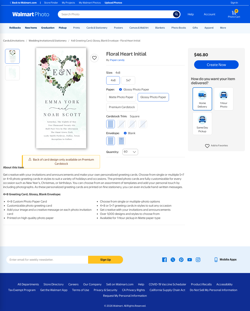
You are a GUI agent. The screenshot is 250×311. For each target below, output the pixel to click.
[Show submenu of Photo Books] (188, 28)
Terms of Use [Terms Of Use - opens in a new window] (80, 290)
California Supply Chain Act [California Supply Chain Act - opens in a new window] (167, 290)
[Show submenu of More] (228, 28)
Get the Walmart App (53, 290)
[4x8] (113, 80)
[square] (110, 124)
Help (191, 14)
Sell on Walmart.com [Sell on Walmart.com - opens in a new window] (119, 284)
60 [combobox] (126, 151)
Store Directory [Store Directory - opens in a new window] (54, 284)
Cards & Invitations (13, 40)
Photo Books (178, 27)
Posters (118, 27)
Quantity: (112, 152)
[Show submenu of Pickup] (68, 28)
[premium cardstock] (122, 107)
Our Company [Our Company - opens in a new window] (92, 284)
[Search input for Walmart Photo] (115, 14)
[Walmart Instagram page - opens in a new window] (198, 259)
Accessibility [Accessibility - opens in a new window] (224, 284)
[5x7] (128, 80)
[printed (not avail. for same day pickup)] (121, 141)
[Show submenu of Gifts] (199, 28)
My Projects (68, 2)
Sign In (234, 2)
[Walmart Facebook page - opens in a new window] (164, 259)
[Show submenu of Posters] (124, 28)
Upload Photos (113, 2)
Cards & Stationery (97, 27)
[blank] (110, 141)
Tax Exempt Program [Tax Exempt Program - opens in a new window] (22, 290)
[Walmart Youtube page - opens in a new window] (189, 259)
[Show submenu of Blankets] (166, 28)
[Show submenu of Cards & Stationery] (109, 28)
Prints (76, 27)
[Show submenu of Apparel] (215, 28)
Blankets (160, 27)
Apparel (208, 27)
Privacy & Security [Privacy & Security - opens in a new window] (105, 290)
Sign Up (105, 259)
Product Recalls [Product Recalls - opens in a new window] (201, 284)
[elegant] (132, 124)
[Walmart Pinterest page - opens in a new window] (181, 259)
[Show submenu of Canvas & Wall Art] (150, 28)
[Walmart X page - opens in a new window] (173, 259)
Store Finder (51, 2)
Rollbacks (15, 27)
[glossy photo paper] (153, 97)
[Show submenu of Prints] (81, 28)
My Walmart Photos (90, 2)
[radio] (12, 56)
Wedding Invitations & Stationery (48, 40)
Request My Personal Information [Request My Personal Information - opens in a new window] (125, 295)
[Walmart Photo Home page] (31, 14)
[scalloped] (143, 124)
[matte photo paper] (121, 97)
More (223, 27)
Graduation (47, 27)
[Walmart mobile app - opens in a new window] (225, 259)
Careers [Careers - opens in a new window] (73, 284)
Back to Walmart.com (23, 2)
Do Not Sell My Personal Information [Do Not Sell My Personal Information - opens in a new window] (213, 290)
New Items (31, 27)
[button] (216, 146)
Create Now (216, 64)
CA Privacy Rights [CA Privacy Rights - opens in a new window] (133, 290)
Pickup (63, 27)
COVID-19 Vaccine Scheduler (167, 284)
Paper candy (117, 60)
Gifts (195, 27)
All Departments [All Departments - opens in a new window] (28, 284)
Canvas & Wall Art (139, 27)
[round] (121, 124)
